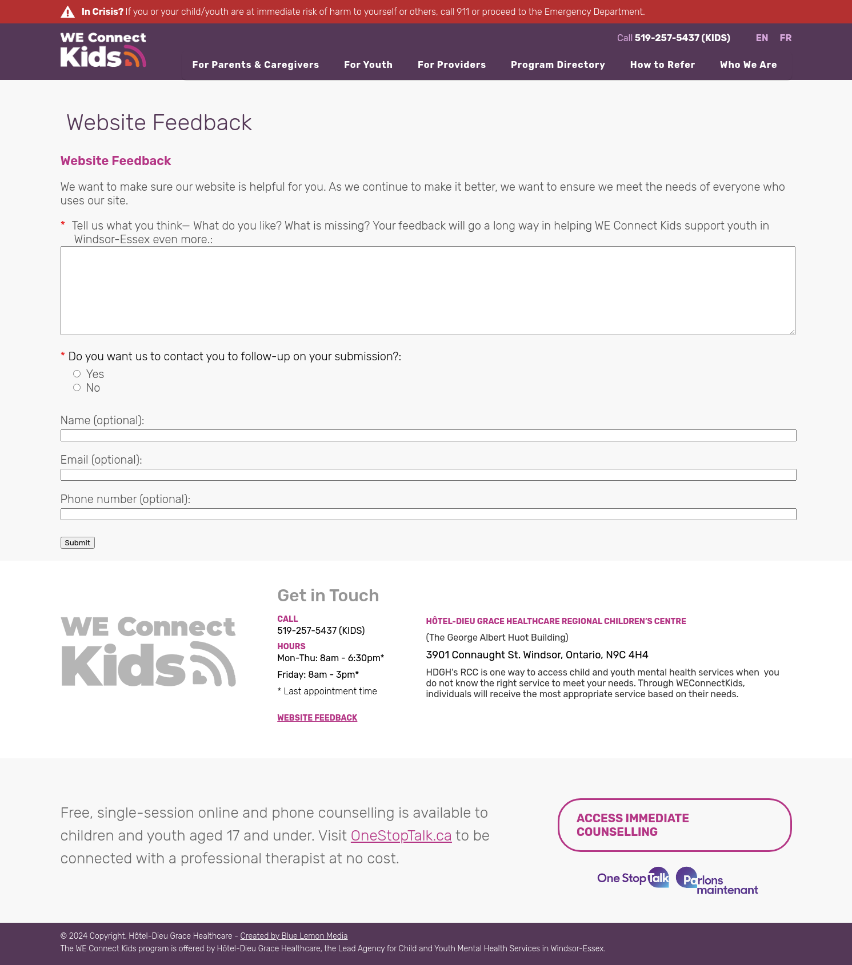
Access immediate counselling (633, 825)
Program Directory (558, 64)
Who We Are (748, 64)
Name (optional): (103, 420)
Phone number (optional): (126, 499)
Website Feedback (317, 718)
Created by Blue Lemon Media (294, 936)
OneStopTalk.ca (401, 836)
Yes (95, 374)
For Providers (452, 64)
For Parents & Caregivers (255, 64)
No (93, 388)
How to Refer (662, 64)
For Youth (368, 64)
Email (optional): (101, 460)
